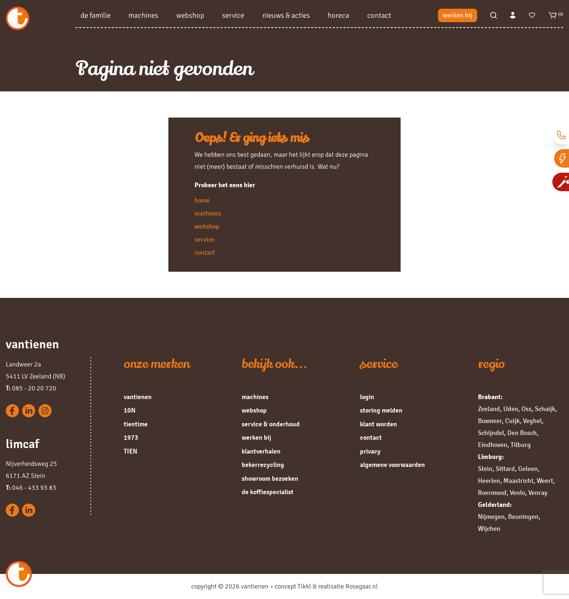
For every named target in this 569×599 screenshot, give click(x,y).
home (202, 200)
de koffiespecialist (268, 492)
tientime (136, 424)
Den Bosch (522, 433)
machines (143, 16)
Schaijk (545, 409)
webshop (190, 16)
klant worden (378, 424)
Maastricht (518, 481)
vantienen (138, 397)
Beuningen (523, 517)
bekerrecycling (263, 465)
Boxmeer (490, 421)
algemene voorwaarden (392, 465)
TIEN (130, 451)
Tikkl (304, 586)
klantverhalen (261, 451)
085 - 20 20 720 (31, 388)
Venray (537, 493)
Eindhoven (492, 445)
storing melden (381, 410)
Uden (510, 409)
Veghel (532, 421)
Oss (526, 409)
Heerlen (489, 481)
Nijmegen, (492, 517)
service (233, 16)
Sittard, (506, 469)
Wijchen (489, 529)
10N (129, 410)
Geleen (528, 469)
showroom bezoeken (270, 479)
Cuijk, (513, 421)
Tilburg (521, 445)
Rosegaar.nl (361, 586)
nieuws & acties (286, 16)
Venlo (517, 493)
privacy (370, 451)
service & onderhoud (271, 424)
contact (379, 16)
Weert (545, 481)
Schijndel (491, 433)
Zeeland (489, 409)
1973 (131, 438)
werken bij (457, 17)
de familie (96, 16)
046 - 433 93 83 (31, 488)
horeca (338, 16)
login (367, 397)
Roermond (492, 493)
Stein (485, 469)
